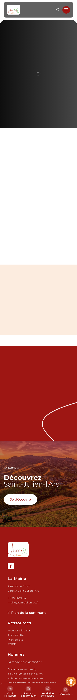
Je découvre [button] (20, 499)
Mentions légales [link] (19, 630)
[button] (66, 10)
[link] (13, 10)
